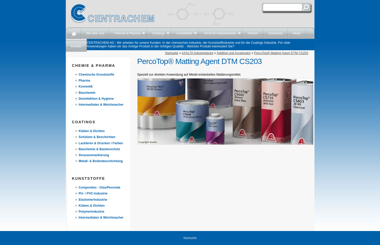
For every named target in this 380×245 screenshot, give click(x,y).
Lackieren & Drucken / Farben (101, 143)
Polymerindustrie (91, 211)
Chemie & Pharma (127, 33)
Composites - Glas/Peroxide (99, 187)
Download (276, 33)
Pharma (84, 80)
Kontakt (76, 46)
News (297, 33)
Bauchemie (87, 93)
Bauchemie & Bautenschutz (99, 149)
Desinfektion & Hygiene (96, 98)
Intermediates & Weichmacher (101, 104)
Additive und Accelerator (234, 53)
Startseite (171, 53)
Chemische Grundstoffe (96, 74)
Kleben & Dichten (92, 131)
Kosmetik (86, 86)
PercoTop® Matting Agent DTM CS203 (281, 53)
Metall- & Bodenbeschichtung (101, 161)
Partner (253, 33)
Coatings (158, 33)
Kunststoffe (184, 33)
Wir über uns (95, 33)
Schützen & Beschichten (97, 137)
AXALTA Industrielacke (220, 33)
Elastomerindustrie (93, 199)
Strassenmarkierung (94, 155)
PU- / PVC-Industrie (93, 193)
